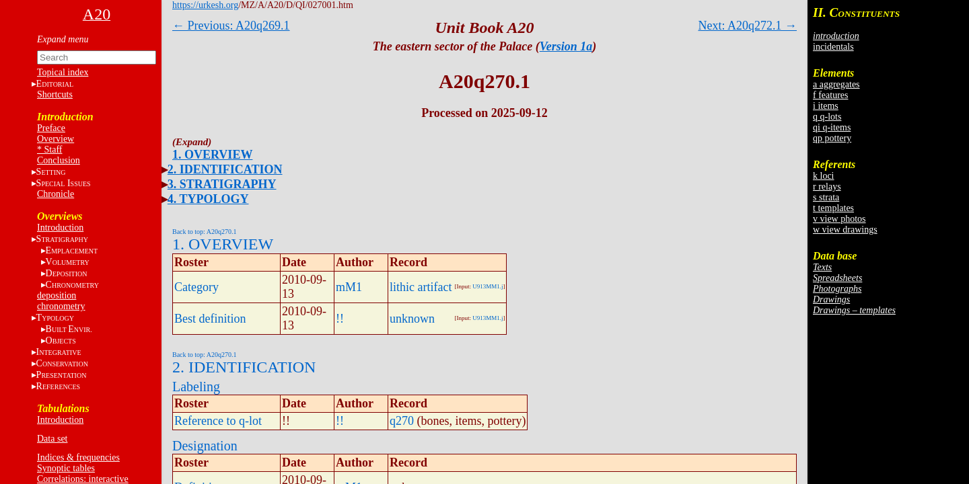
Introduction (60, 228)
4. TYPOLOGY (208, 199)
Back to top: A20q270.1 (204, 231)
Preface (51, 128)
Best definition (210, 318)
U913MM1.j (487, 286)
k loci (823, 176)
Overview (55, 139)
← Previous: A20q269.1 (231, 25)
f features (830, 95)
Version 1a (566, 46)
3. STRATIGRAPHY (222, 184)
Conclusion (58, 160)
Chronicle (55, 194)
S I (63, 183)
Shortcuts (55, 94)
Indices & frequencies (78, 457)
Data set (52, 439)
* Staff (49, 150)
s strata (826, 197)
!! (340, 318)
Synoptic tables (66, 468)
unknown (412, 318)
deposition (56, 295)
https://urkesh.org (205, 5)
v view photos (839, 219)
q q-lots (827, 117)
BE (69, 329)
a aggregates (836, 84)
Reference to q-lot (218, 421)
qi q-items (832, 127)
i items (825, 106)
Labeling (196, 386)
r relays (827, 187)
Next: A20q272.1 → (747, 25)
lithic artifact (421, 287)
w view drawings (845, 230)
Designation (205, 445)
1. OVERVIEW (212, 154)
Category (196, 287)
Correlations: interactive (83, 479)
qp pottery (832, 138)
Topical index (62, 72)
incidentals (833, 47)
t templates (833, 208)
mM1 (349, 287)
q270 (402, 421)
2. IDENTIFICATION (225, 169)
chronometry (61, 306)
